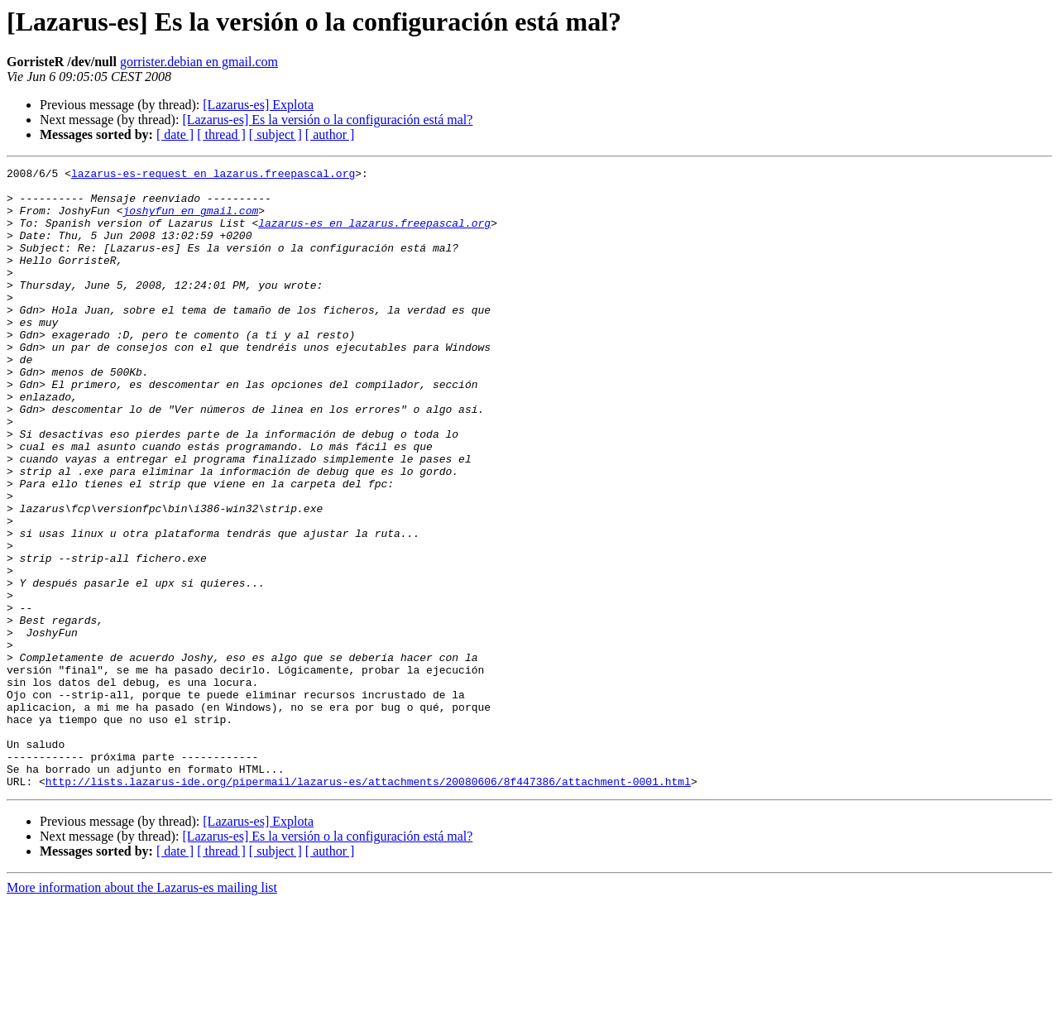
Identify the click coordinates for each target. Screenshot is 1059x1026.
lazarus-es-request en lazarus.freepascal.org (213, 175)
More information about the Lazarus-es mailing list (142, 1011)
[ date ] (175, 134)
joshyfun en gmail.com (190, 220)
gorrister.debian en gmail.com (199, 62)
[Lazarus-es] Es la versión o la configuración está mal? (327, 120)
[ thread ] (221, 134)
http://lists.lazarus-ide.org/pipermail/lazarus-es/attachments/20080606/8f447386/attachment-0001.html (368, 905)
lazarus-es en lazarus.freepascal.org (374, 235)
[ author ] (330, 134)
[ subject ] (275, 134)
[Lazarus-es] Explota (258, 105)
